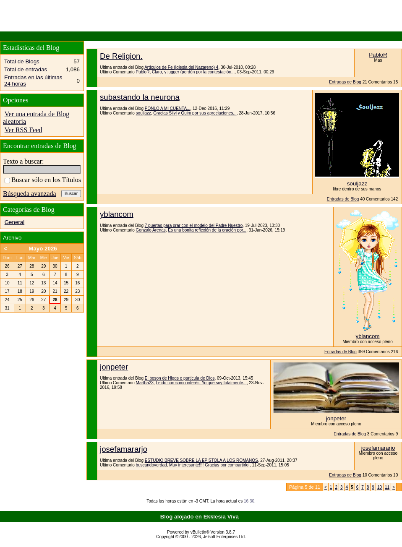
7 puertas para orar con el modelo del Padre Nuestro (194, 225)
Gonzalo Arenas (151, 230)
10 (379, 487)
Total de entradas (25, 69)
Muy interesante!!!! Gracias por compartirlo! (209, 465)
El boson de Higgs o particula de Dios (180, 378)
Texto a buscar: (23, 161)
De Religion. (121, 56)
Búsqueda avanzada (29, 193)
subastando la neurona (140, 97)
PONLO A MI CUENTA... (168, 108)
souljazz (143, 113)
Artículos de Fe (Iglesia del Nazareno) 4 (181, 67)
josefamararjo (123, 449)
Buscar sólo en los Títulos (43, 179)
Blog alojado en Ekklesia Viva (199, 516)
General (14, 222)
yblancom (116, 214)
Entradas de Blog (345, 82)
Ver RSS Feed (23, 129)
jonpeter (114, 366)
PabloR (143, 72)
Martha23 (145, 382)
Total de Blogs (21, 61)
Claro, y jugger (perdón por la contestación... (193, 72)
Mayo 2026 (43, 248)
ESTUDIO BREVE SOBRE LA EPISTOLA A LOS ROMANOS (201, 460)
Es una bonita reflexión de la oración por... (207, 230)
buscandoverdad (151, 465)
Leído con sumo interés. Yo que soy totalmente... (201, 382)
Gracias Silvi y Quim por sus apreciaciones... (194, 113)
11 (387, 487)
